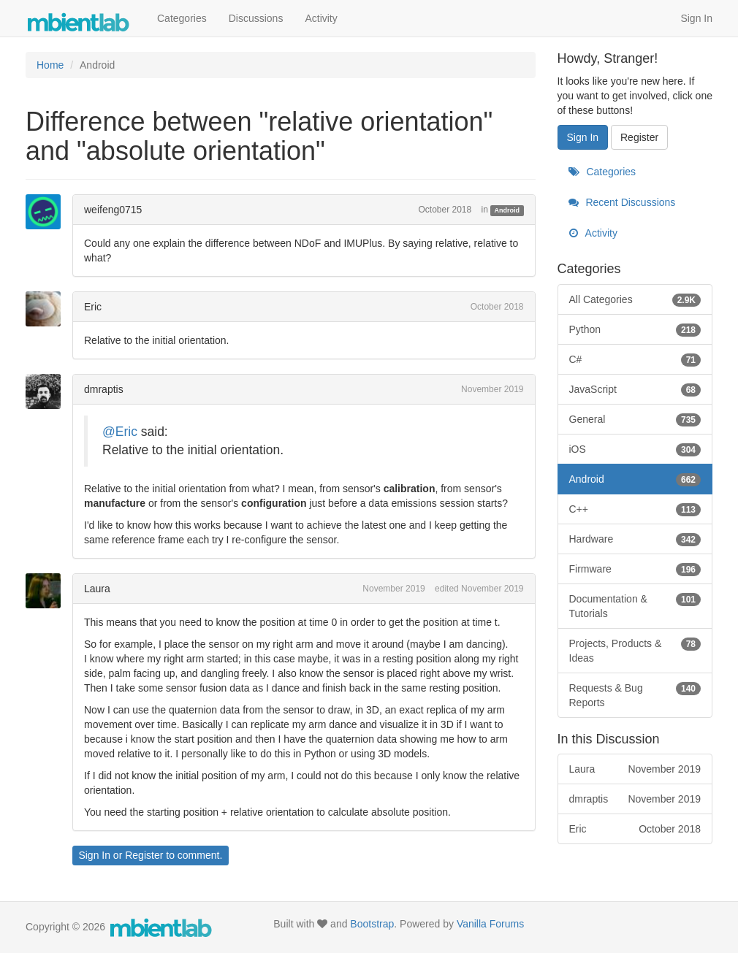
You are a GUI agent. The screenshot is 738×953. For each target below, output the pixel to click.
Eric (93, 307)
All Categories (635, 299)
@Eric (119, 431)
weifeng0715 (113, 209)
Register (144, 855)
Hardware (635, 539)
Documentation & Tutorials (635, 605)
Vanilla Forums (490, 924)
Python (635, 329)
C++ (635, 509)
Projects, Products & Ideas (635, 650)
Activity (321, 18)
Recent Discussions (622, 202)
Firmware (635, 569)
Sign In (696, 18)
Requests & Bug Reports (635, 694)
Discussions (256, 18)
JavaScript (635, 389)
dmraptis (103, 389)
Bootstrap (372, 924)
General (635, 419)
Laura (97, 588)
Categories (182, 18)
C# (635, 359)
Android (507, 210)
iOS (635, 449)
